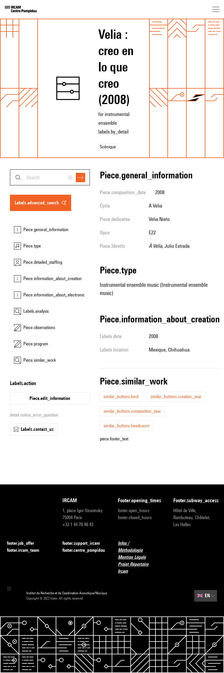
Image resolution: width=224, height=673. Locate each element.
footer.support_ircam (84, 543)
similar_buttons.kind (121, 396)
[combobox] (50, 177)
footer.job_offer (24, 543)
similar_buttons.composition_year (132, 411)
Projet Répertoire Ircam (140, 567)
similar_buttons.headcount (126, 425)
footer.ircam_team (26, 550)
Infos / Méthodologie (140, 546)
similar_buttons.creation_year (176, 396)
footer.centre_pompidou (83, 550)
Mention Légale (135, 557)
